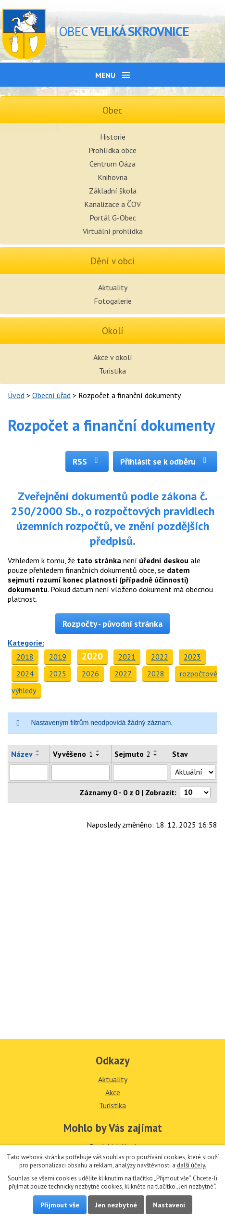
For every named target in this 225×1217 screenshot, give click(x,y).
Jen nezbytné (116, 1204)
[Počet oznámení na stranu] (195, 792)
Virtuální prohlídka (113, 231)
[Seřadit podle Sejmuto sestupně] (155, 755)
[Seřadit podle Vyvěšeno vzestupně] (98, 751)
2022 (159, 656)
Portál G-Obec (112, 217)
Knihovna (112, 177)
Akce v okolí (112, 357)
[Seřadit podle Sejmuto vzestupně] (155, 751)
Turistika (112, 370)
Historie (112, 137)
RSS (87, 461)
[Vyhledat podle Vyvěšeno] (80, 772)
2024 (25, 673)
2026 (90, 673)
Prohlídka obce (112, 150)
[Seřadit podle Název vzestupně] (38, 751)
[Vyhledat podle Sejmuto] (140, 772)
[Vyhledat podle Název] (29, 772)
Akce (112, 1092)
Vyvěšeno (73, 754)
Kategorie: (26, 642)
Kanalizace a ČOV (112, 204)
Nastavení (169, 1204)
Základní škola (113, 190)
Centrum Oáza (112, 163)
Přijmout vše (59, 1204)
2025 (57, 673)
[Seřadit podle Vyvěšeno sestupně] (98, 755)
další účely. (191, 1165)
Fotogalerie (113, 301)
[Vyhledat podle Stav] (193, 772)
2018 (25, 656)
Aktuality (112, 287)
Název (22, 754)
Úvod (16, 395)
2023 (192, 656)
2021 (127, 656)
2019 (57, 656)
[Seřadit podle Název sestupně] (38, 755)
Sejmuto (132, 754)
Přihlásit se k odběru (165, 461)
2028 (155, 673)
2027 (123, 673)
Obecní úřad (51, 395)
